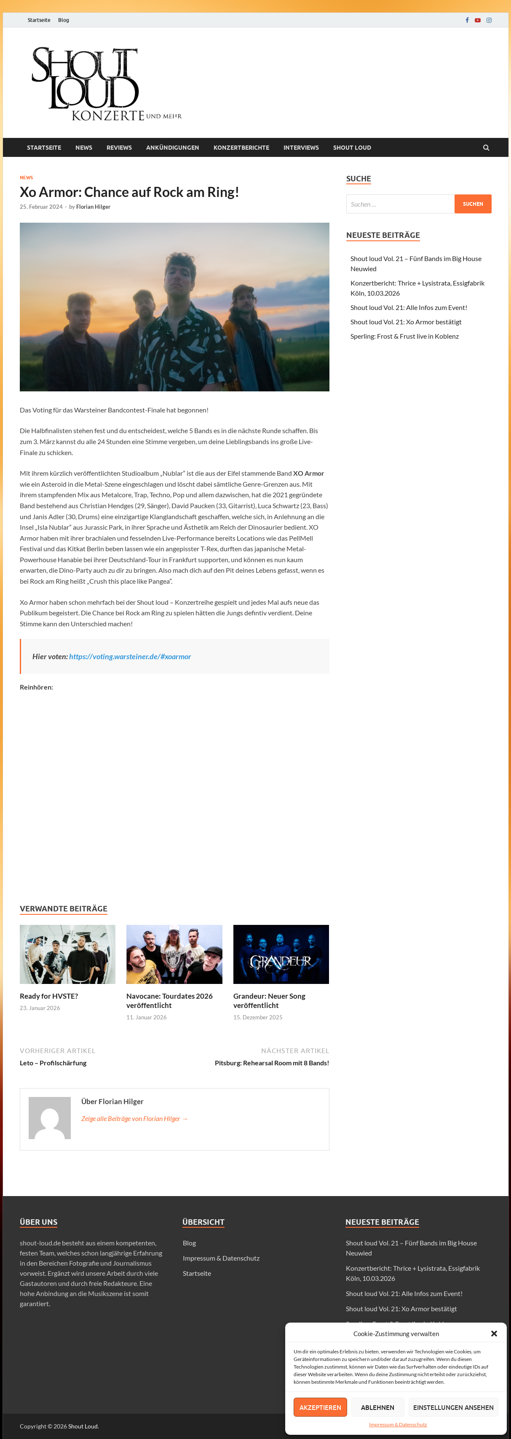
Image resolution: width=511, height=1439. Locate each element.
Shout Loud (83, 1426)
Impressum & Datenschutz (398, 1424)
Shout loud (352, 147)
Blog (63, 20)
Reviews (119, 147)
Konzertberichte (241, 147)
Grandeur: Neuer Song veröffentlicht (269, 1001)
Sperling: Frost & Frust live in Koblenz (404, 336)
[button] (494, 1333)
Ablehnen (377, 1407)
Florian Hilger (93, 206)
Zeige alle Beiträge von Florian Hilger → (134, 1118)
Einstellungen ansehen (453, 1407)
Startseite (39, 20)
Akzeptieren (320, 1407)
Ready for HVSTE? (49, 996)
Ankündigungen (172, 147)
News (83, 147)
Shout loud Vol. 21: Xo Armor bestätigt (406, 322)
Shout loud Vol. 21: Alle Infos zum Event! (408, 307)
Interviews (301, 147)
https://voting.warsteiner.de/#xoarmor (130, 656)
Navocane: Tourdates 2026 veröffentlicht (169, 1001)
